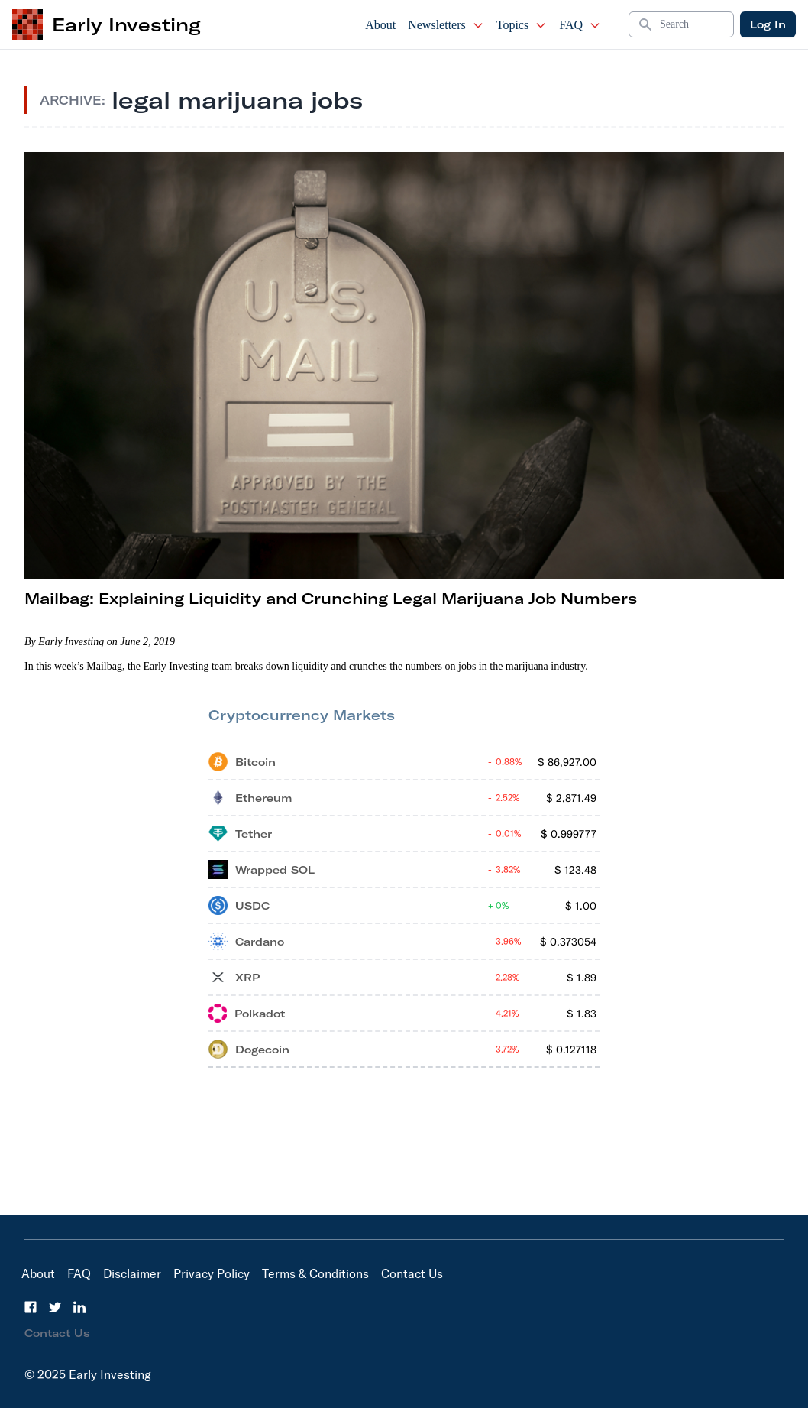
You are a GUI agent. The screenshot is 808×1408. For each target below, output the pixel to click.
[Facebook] (30, 1307)
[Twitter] (55, 1307)
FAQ (580, 24)
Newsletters (446, 24)
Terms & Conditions (315, 1273)
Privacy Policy (211, 1273)
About (380, 24)
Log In (768, 24)
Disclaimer (132, 1273)
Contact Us (412, 1273)
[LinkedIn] (79, 1307)
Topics (521, 24)
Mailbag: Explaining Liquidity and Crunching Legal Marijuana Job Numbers (330, 598)
